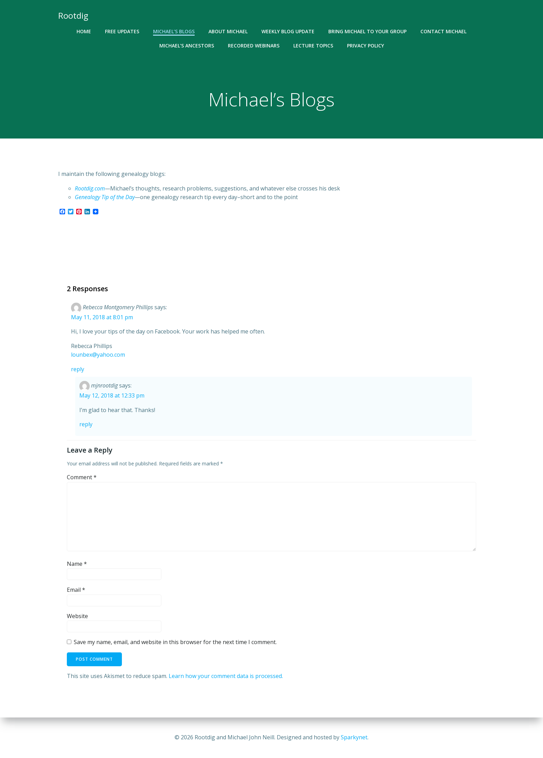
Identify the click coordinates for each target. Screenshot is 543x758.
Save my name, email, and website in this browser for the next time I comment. (175, 642)
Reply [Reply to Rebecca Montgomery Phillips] (77, 369)
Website (77, 616)
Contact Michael (443, 31)
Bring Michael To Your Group (367, 31)
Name (77, 564)
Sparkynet (354, 737)
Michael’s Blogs (174, 31)
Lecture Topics (313, 45)
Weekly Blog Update (287, 31)
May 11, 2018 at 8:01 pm (102, 317)
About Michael (228, 31)
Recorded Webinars (253, 45)
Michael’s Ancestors (186, 45)
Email (76, 590)
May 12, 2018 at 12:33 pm (111, 395)
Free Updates (122, 31)
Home (84, 31)
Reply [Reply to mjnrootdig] (85, 424)
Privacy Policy (365, 45)
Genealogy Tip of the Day (105, 197)
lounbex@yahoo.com (98, 354)
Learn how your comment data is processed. (226, 676)
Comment (82, 477)
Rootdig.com (90, 188)
